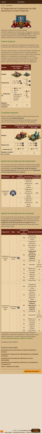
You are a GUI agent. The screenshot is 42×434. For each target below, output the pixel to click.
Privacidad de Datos (19, 432)
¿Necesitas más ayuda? (32, 371)
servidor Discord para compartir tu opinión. (19, 338)
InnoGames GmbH (27, 430)
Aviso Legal (8, 432)
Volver (3, 2)
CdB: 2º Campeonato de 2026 (10, 366)
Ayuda (2, 5)
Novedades (9, 5)
